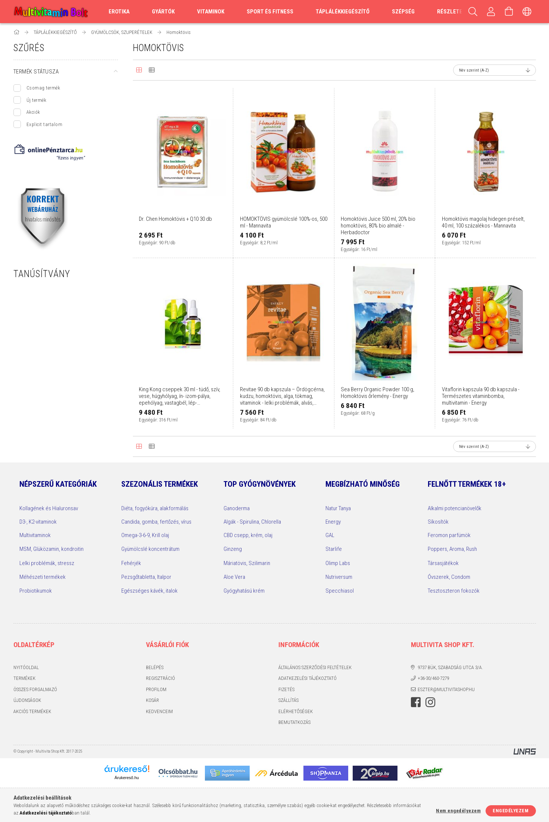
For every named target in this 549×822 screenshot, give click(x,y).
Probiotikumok (35, 590)
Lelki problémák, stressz (46, 563)
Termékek (24, 678)
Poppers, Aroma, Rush (452, 549)
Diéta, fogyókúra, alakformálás (154, 508)
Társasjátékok (443, 563)
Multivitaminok (35, 535)
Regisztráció (160, 678)
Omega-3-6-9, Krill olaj (145, 535)
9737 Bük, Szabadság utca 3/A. (450, 667)
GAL (329, 535)
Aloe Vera (234, 577)
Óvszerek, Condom (449, 577)
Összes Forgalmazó (35, 689)
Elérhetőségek (295, 711)
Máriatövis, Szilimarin (247, 563)
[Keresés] (473, 11)
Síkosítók (438, 521)
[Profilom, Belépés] (491, 11)
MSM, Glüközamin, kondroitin (51, 549)
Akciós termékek (32, 711)
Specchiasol (339, 590)
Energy (333, 521)
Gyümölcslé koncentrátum (150, 549)
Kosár (152, 700)
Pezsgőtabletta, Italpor (146, 577)
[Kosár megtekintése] (509, 11)
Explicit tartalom (44, 124)
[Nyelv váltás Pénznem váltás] (527, 11)
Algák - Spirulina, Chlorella (252, 521)
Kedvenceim (159, 711)
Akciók (33, 112)
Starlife (333, 549)
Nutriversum (338, 577)
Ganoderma (237, 508)
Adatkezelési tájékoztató (307, 678)
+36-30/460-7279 (433, 678)
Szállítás (288, 700)
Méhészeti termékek (42, 577)
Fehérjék (131, 563)
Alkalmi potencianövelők (454, 508)
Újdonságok (27, 700)
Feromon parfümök (449, 535)
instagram (430, 702)
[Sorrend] (494, 70)
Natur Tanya (338, 508)
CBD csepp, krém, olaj (248, 535)
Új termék (36, 100)
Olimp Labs (337, 563)
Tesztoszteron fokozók (454, 590)
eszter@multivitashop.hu (446, 689)
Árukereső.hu (127, 777)
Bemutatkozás (294, 722)
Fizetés (286, 689)
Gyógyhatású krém (244, 590)
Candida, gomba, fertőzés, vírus (156, 521)
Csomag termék (43, 88)
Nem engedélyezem (458, 810)
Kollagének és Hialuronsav (48, 508)
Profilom (156, 689)
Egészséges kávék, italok (149, 590)
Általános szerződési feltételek (315, 667)
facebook (416, 702)
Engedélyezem (510, 810)
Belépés (154, 667)
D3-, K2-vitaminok (38, 521)
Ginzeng (233, 549)
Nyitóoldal (26, 667)
